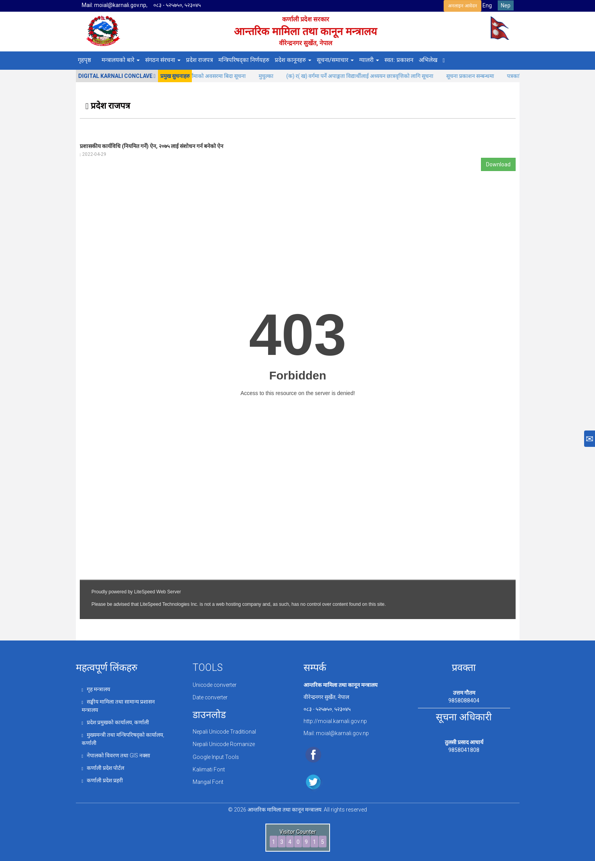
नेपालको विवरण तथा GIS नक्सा (116, 753)
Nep (506, 5)
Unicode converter (215, 685)
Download (498, 164)
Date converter (210, 697)
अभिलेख (428, 60)
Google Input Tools (216, 755)
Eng (487, 5)
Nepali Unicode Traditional (224, 731)
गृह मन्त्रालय (96, 689)
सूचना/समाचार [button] (335, 60)
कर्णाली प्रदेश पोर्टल (103, 765)
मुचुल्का (276, 76)
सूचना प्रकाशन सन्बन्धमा (479, 76)
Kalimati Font (209, 767)
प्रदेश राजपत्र (199, 60)
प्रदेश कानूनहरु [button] (293, 60)
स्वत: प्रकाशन (398, 60)
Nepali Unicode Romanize (224, 743)
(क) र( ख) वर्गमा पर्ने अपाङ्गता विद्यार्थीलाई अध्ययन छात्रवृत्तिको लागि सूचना (369, 76)
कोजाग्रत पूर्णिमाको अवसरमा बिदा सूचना (215, 76)
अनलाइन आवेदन (462, 6)
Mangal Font (208, 780)
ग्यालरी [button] (369, 60)
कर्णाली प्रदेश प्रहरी (102, 778)
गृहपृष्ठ (84, 60)
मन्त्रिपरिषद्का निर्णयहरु (243, 60)
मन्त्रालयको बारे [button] (121, 60)
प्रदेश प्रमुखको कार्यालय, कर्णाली (115, 721)
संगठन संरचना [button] (163, 60)
